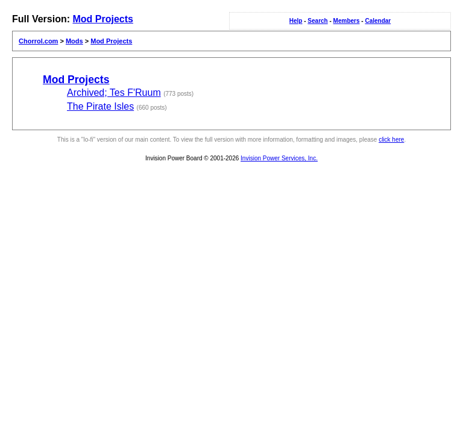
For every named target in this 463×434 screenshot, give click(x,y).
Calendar (378, 20)
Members (346, 20)
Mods (74, 41)
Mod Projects (102, 19)
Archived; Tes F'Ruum (114, 92)
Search (317, 20)
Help (296, 20)
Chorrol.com (38, 41)
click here (391, 139)
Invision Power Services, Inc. (279, 158)
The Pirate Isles (100, 106)
